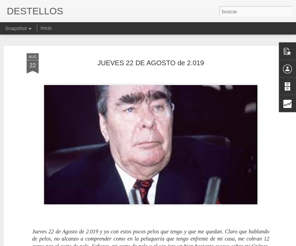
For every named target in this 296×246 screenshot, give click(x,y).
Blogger (174, 242)
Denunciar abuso (197, 242)
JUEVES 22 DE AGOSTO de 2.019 (150, 42)
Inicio (46, 28)
